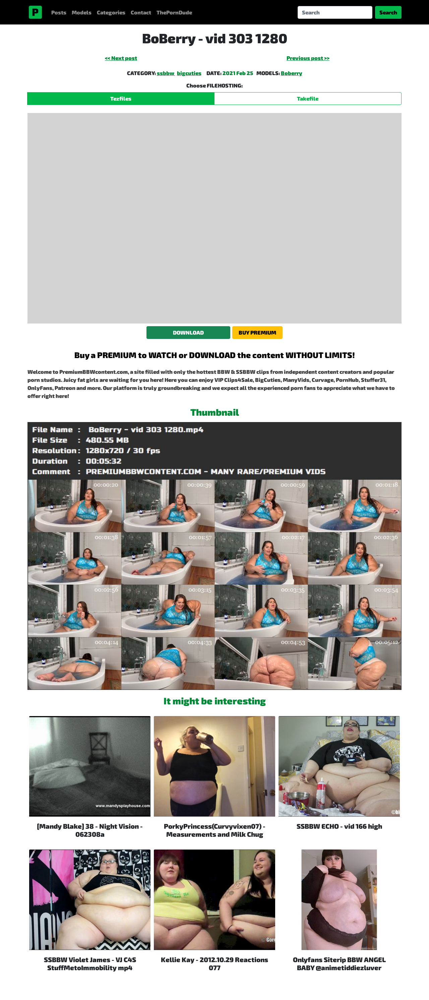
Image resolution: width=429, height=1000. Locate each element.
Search (388, 12)
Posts (58, 12)
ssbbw (166, 73)
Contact (141, 12)
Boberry (291, 73)
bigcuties (189, 73)
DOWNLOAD (188, 332)
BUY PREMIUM (257, 332)
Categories (111, 12)
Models (81, 12)
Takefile (307, 98)
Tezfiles (120, 98)
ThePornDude (174, 12)
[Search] (335, 12)
